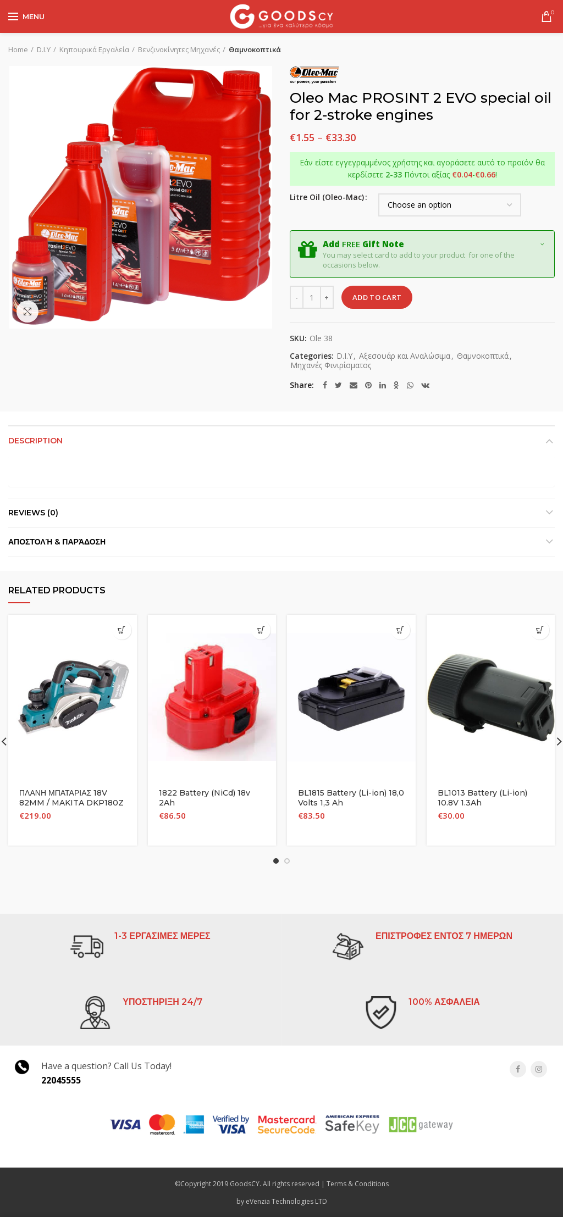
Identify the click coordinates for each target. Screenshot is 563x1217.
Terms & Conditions (358, 1183)
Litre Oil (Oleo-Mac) (327, 197)
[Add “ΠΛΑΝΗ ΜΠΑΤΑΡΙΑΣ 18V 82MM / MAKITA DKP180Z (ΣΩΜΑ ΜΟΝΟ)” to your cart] (121, 630)
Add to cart (376, 297)
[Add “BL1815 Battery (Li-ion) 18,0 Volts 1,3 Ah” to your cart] (400, 630)
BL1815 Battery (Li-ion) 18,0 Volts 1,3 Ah (351, 798)
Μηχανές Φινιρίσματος (330, 365)
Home (18, 49)
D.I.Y (44, 49)
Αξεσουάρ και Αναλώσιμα (404, 356)
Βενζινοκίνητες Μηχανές (179, 49)
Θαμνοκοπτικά (255, 49)
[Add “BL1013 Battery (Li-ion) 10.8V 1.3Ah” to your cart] (539, 630)
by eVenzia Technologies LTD (281, 1201)
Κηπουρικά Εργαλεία (94, 49)
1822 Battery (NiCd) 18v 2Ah (204, 798)
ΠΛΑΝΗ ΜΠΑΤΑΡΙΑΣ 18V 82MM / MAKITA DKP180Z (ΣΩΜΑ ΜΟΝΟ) (71, 803)
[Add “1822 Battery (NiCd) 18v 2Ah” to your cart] (261, 630)
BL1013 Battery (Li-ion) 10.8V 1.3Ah (482, 798)
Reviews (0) (33, 513)
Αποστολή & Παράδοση (57, 542)
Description (35, 441)
